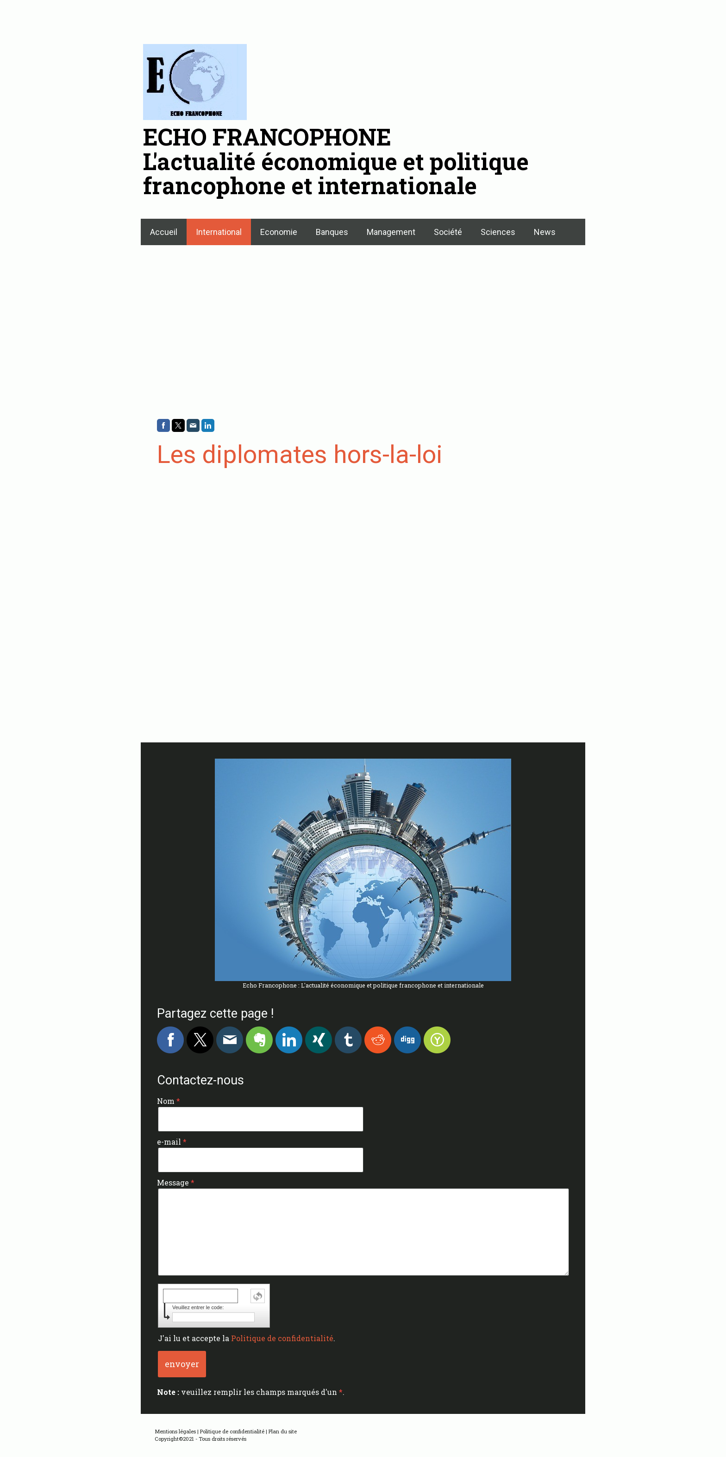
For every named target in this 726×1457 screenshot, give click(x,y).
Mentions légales (175, 1431)
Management (391, 232)
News (545, 232)
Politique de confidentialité (282, 1338)
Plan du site (283, 1431)
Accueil (163, 232)
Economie (278, 232)
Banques (332, 232)
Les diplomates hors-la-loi (300, 454)
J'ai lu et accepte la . (246, 1338)
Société (448, 232)
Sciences (498, 232)
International (219, 232)
